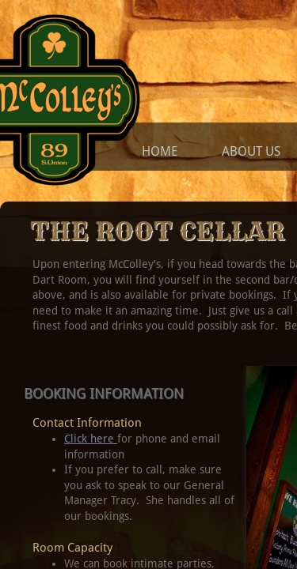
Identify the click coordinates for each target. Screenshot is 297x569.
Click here (90, 438)
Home (159, 151)
